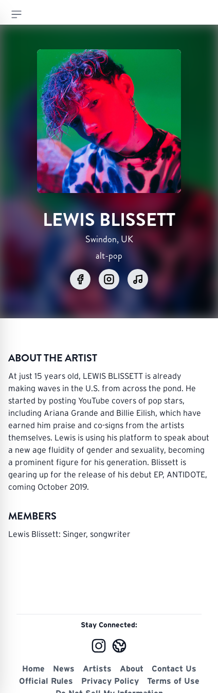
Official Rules (46, 680)
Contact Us (174, 668)
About (131, 668)
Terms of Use (173, 680)
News (64, 668)
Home (33, 668)
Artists (97, 668)
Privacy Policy (110, 680)
